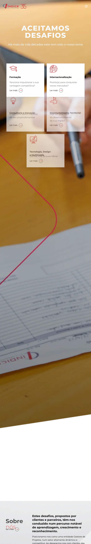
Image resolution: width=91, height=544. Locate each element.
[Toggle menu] (86, 6)
